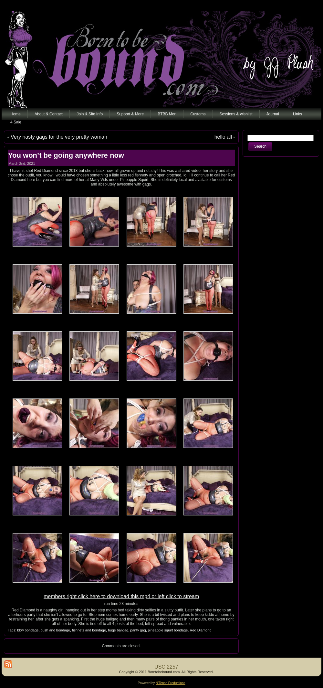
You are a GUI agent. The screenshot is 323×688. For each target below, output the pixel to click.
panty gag (138, 630)
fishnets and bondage (89, 630)
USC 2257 (166, 667)
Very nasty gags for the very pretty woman (59, 137)
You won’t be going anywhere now (66, 155)
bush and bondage (55, 630)
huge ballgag (118, 630)
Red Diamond (200, 630)
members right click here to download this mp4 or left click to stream (121, 596)
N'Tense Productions (170, 683)
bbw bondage (27, 630)
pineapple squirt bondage (168, 630)
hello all (223, 137)
